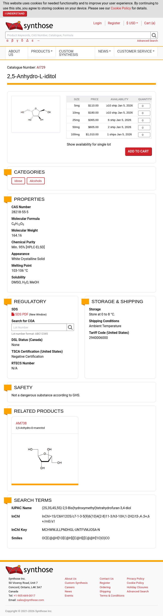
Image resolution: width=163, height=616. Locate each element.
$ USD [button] (130, 23)
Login (97, 23)
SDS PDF (19, 314)
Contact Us (107, 578)
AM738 (21, 423)
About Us (14, 53)
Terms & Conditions (112, 595)
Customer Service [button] (134, 51)
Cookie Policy (121, 8)
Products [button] (40, 51)
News (68, 591)
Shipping (105, 591)
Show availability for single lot (89, 144)
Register (114, 23)
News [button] (103, 51)
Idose (18, 181)
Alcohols (36, 181)
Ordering (105, 587)
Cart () (149, 23)
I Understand (15, 13)
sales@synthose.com (30, 600)
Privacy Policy (135, 578)
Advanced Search (147, 40)
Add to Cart (138, 151)
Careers (70, 587)
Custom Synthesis (68, 53)
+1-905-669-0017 (24, 595)
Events (69, 595)
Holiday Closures (137, 587)
